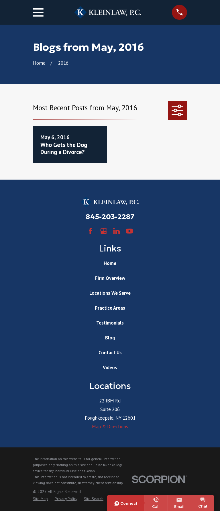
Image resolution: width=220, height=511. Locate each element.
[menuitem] (40, 498)
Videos (110, 367)
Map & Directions (110, 426)
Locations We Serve (110, 293)
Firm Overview (110, 278)
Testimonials (110, 323)
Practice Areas (110, 308)
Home (110, 263)
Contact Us (110, 352)
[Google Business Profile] (103, 231)
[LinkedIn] (116, 231)
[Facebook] (90, 231)
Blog (110, 338)
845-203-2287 (110, 216)
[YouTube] (129, 231)
